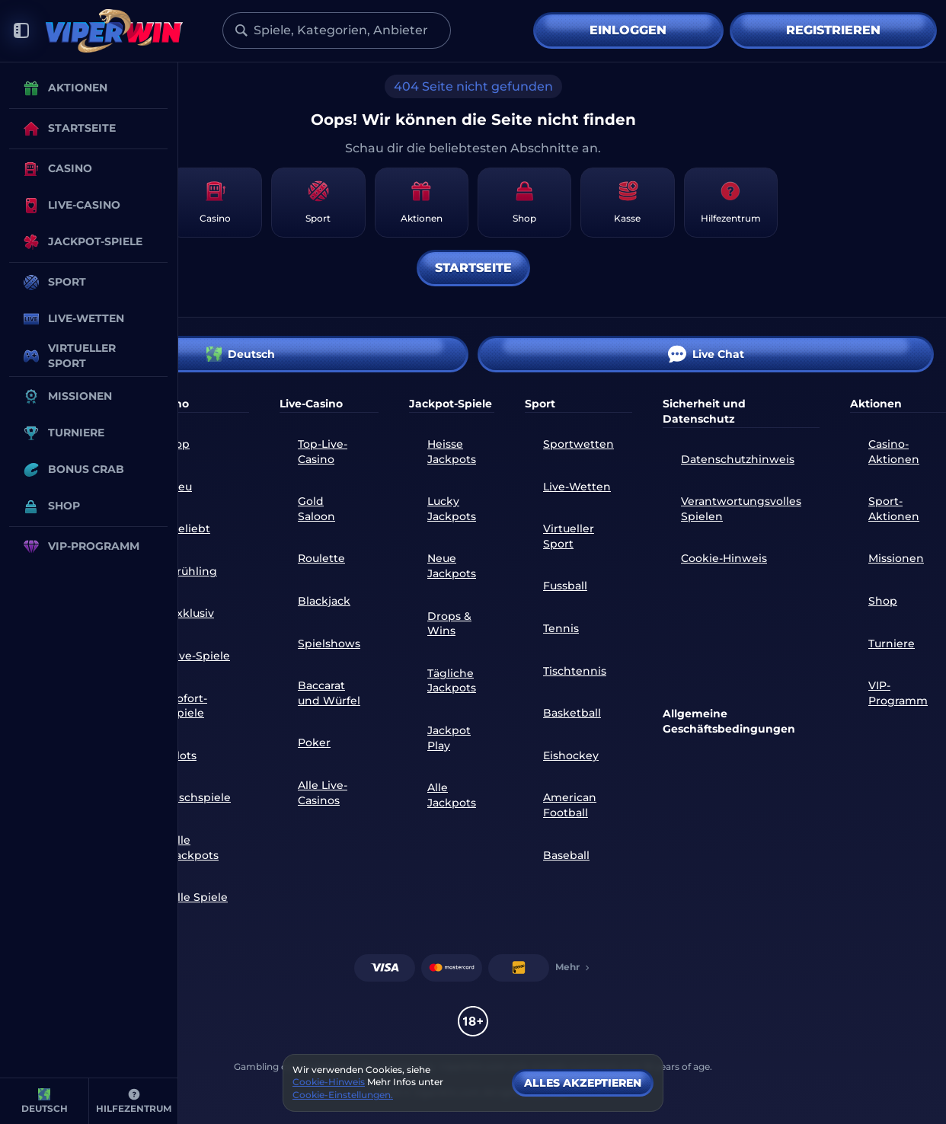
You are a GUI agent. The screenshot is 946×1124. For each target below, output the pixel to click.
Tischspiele (200, 797)
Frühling (193, 571)
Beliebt (190, 528)
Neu (181, 486)
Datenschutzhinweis (737, 459)
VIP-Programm (898, 693)
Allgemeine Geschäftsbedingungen (729, 721)
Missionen (896, 558)
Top (180, 444)
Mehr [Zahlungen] (573, 966)
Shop (882, 601)
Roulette (321, 558)
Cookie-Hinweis (724, 558)
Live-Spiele (200, 656)
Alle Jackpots (194, 847)
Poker (314, 742)
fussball (565, 585)
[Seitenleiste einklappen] (21, 31)
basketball (572, 713)
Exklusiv (192, 613)
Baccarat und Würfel (329, 693)
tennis (561, 628)
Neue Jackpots (451, 565)
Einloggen (628, 30)
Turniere (891, 643)
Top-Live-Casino (322, 451)
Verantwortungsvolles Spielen (741, 508)
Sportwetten (578, 444)
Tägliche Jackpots (451, 680)
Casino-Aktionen (893, 451)
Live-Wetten (577, 486)
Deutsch (240, 354)
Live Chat (706, 354)
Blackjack (324, 601)
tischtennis (574, 671)
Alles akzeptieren (582, 1083)
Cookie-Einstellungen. (342, 1095)
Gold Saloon (316, 508)
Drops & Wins (449, 623)
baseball (566, 855)
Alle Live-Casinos (322, 792)
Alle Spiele (199, 897)
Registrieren (833, 30)
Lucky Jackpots (451, 508)
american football (569, 804)
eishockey (571, 755)
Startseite (473, 267)
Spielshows (329, 643)
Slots (183, 755)
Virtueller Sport (568, 536)
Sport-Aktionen (893, 508)
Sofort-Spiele (188, 705)
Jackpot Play (449, 737)
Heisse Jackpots (451, 451)
